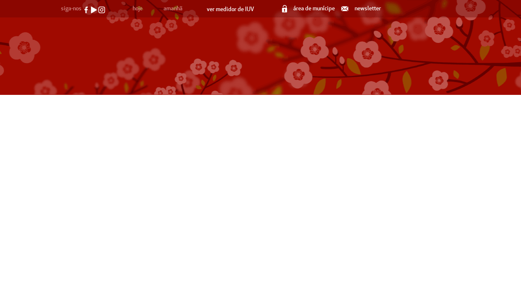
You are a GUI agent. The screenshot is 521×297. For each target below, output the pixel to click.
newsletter (361, 8)
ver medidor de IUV (230, 9)
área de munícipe (309, 8)
